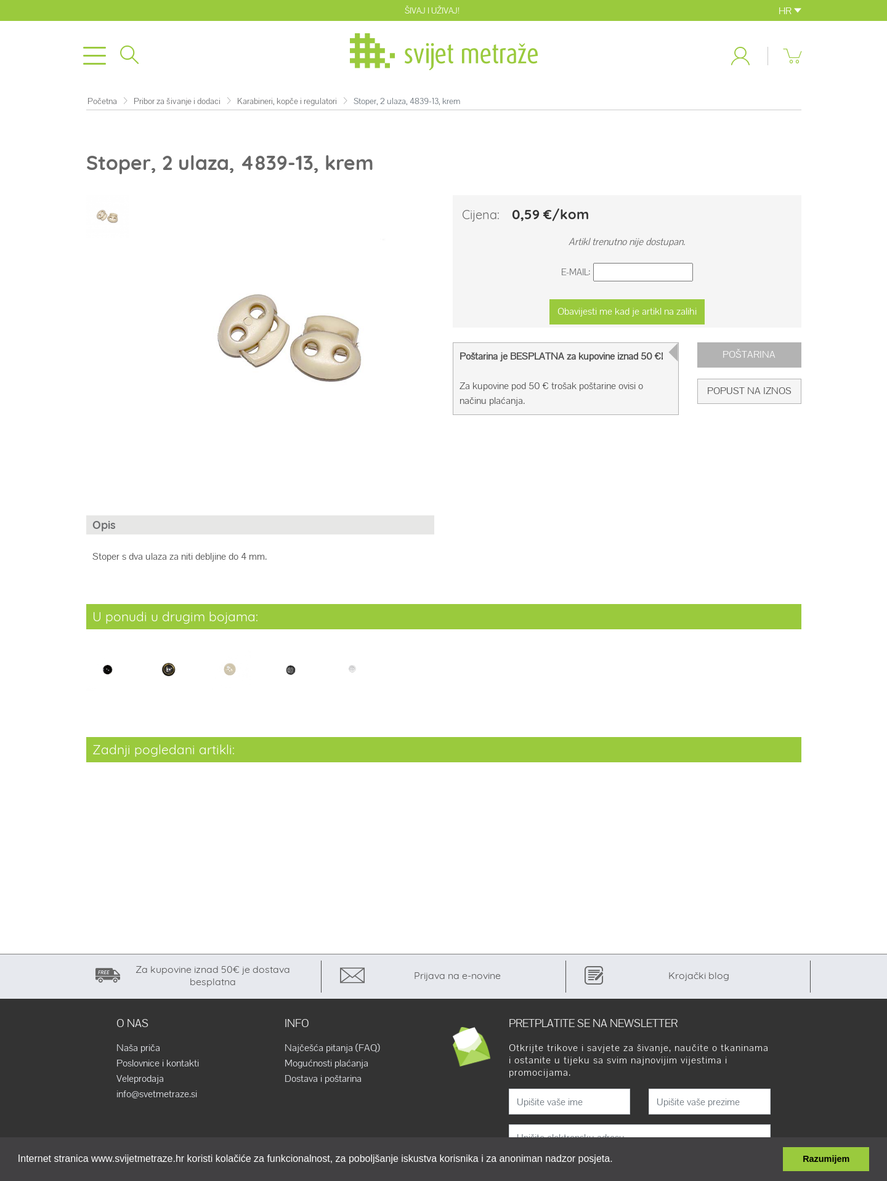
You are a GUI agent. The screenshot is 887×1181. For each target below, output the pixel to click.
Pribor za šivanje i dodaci (177, 101)
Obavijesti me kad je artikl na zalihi (627, 311)
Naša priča (138, 1048)
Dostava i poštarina (323, 1079)
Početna (102, 101)
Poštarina (749, 354)
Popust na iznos (749, 390)
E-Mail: (576, 272)
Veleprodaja (140, 1079)
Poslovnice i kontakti (157, 1063)
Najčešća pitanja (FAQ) (332, 1048)
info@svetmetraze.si (156, 1094)
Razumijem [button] (826, 1159)
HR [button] (790, 10)
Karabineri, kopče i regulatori (287, 101)
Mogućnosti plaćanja (326, 1063)
